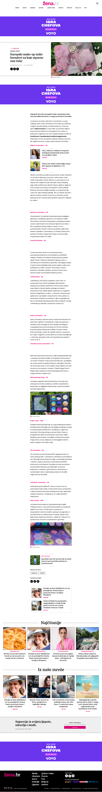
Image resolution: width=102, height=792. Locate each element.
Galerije (32, 8)
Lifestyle (69, 8)
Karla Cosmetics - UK (38, 315)
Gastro (41, 8)
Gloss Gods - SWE (36, 500)
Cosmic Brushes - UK (38, 240)
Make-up (34, 573)
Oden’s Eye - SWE (36, 421)
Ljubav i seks (51, 8)
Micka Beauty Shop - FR (39, 377)
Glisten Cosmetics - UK (38, 145)
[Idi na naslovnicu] (51, 5)
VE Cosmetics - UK (37, 450)
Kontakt (47, 788)
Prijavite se (75, 727)
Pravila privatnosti (55, 788)
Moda (17, 8)
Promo (44, 776)
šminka (42, 573)
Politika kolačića (66, 788)
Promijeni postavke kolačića (90, 788)
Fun (85, 8)
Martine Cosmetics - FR (39, 212)
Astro (25, 8)
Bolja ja (78, 8)
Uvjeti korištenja (76, 788)
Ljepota (60, 8)
